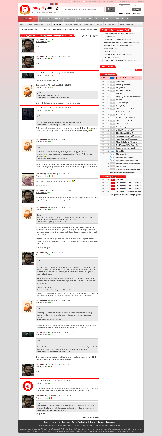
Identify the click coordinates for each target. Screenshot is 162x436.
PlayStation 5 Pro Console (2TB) (117, 39)
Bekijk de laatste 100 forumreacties (122, 172)
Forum (48, 24)
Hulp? (138, 13)
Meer (129, 18)
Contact (99, 24)
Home (22, 24)
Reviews (69, 24)
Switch (88, 18)
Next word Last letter (120, 91)
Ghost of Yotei (111, 51)
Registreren (122, 13)
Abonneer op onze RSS (126, 1)
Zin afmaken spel (119, 103)
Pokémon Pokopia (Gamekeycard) (119, 33)
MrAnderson (45, 73)
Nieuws (29, 24)
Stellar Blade (110, 48)
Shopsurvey (38, 24)
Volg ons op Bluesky (92, 1)
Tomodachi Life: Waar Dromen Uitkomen (121, 42)
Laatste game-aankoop (121, 85)
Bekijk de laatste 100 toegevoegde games (126, 195)
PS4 (80, 18)
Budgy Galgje (118, 106)
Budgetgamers (88, 24)
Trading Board (58, 24)
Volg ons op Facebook (108, 1)
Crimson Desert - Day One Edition (118, 45)
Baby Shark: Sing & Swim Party (121, 60)
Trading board (83, 422)
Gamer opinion (33, 29)
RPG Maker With (119, 154)
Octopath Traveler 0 (120, 112)
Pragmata (109, 36)
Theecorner (117, 82)
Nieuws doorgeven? (127, 24)
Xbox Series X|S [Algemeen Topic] (125, 163)
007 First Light (111, 57)
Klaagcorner (117, 88)
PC (97, 18)
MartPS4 (44, 108)
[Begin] (84, 36)
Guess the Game (119, 115)
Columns (77, 24)
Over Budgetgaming (65, 425)
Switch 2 (70, 18)
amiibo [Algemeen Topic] (122, 130)
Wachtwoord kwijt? (131, 13)
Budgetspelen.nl (115, 425)
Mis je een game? (111, 24)
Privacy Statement (87, 425)
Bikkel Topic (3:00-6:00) (121, 133)
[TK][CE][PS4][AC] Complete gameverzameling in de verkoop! (75, 29)
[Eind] (96, 36)
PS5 (42, 18)
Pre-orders (107, 18)
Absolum (120, 180)
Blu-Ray (120, 18)
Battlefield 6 (117, 94)
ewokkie (44, 85)
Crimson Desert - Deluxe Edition (117, 54)
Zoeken (138, 70)
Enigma (44, 39)
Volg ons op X (77, 1)
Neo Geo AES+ (118, 166)
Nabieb (43, 381)
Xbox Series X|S (55, 18)
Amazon (116, 100)
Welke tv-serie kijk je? (121, 121)
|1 (89, 36)
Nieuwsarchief (55, 422)
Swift (43, 174)
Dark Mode (140, 1)
